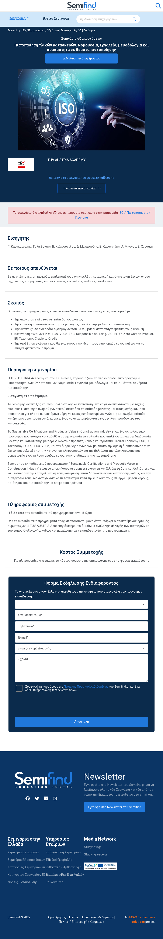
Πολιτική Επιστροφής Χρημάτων (81, 921)
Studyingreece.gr (95, 854)
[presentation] (81, 704)
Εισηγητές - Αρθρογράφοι (64, 867)
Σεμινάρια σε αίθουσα (23, 852)
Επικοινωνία (54, 882)
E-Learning (14, 30)
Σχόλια (81, 668)
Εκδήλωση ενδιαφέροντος (81, 58)
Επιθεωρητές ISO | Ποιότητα (78, 30)
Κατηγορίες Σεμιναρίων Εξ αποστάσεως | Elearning (44, 875)
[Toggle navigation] (13, 6)
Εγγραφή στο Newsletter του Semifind (114, 807)
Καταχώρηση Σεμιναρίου (63, 852)
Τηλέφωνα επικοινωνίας (81, 188)
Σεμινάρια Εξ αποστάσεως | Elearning (34, 860)
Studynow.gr (92, 847)
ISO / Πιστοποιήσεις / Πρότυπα (40, 30)
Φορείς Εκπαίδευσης (23, 882)
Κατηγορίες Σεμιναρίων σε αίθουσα (33, 867)
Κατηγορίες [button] (18, 18)
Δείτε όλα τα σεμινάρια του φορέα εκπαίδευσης (81, 177)
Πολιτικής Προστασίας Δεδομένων (86, 686)
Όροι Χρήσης (57, 917)
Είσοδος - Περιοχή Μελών (65, 875)
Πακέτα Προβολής (59, 860)
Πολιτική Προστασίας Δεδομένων (91, 917)
